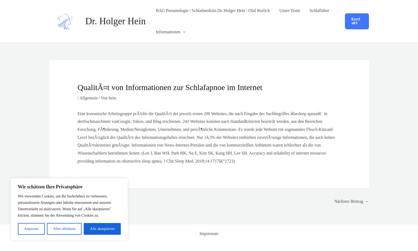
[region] (69, 209)
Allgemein (88, 98)
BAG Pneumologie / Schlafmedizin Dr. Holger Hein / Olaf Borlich (212, 10)
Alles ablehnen (64, 229)
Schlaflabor (317, 10)
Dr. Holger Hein (115, 21)
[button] (357, 21)
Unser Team (288, 10)
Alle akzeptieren (102, 229)
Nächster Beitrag (351, 201)
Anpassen (31, 229)
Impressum (208, 233)
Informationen (167, 32)
